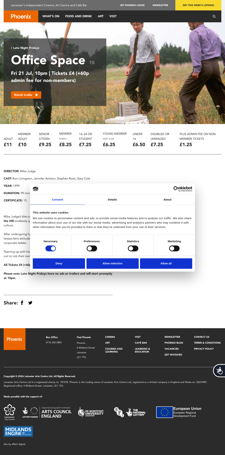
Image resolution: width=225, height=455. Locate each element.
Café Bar (141, 342)
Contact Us (201, 337)
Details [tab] (112, 199)
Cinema (110, 337)
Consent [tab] (57, 199)
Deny (59, 263)
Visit (113, 16)
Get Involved (173, 354)
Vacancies (172, 348)
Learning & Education (142, 350)
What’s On (51, 16)
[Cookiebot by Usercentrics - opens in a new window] (176, 189)
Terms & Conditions (207, 342)
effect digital (18, 444)
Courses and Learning (114, 350)
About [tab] (167, 199)
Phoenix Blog (174, 342)
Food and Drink (78, 16)
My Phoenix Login (132, 5)
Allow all (166, 263)
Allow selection (112, 263)
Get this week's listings (198, 5)
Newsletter (160, 5)
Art (101, 16)
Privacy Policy (204, 348)
